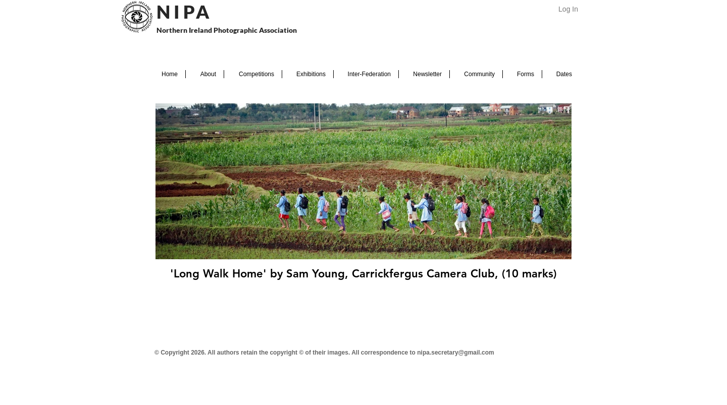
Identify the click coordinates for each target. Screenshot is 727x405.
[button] (205, 74)
